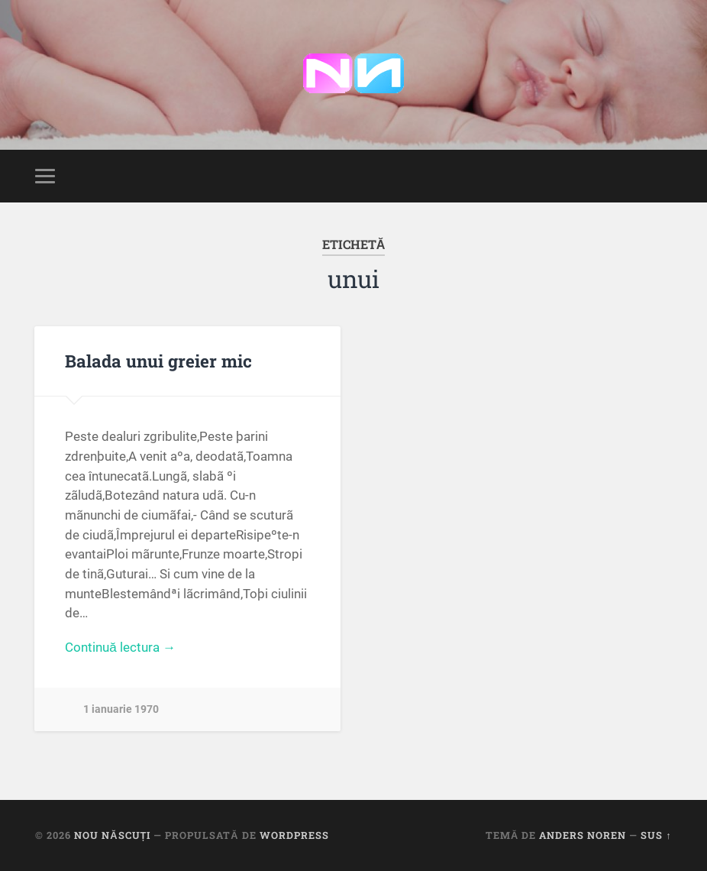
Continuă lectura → (120, 647)
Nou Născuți (112, 835)
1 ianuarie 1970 (121, 709)
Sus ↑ (656, 835)
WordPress (294, 835)
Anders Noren (582, 835)
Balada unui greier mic (158, 360)
